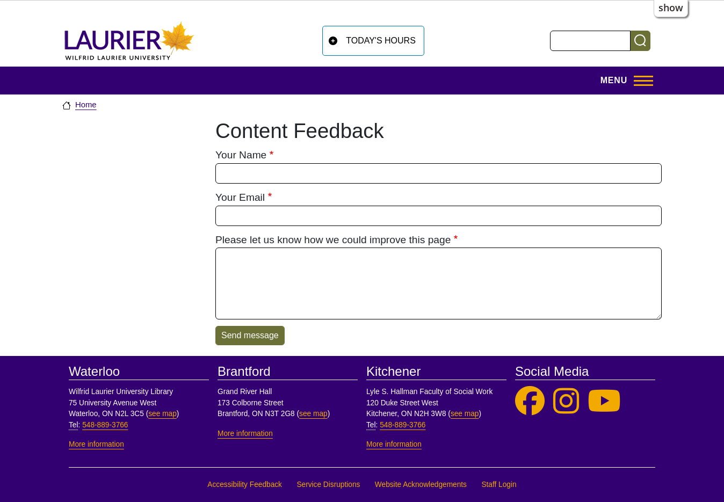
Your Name (240, 155)
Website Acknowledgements (421, 485)
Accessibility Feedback (244, 485)
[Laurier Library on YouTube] (604, 401)
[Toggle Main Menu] (623, 80)
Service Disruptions (328, 485)
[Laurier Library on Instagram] (566, 401)
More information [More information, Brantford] (245, 434)
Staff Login (498, 485)
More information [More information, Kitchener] (394, 444)
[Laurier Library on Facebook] (530, 401)
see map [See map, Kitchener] (465, 414)
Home (86, 104)
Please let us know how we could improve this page (333, 239)
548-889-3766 (105, 425)
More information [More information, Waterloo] (96, 444)
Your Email (240, 197)
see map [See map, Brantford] (313, 414)
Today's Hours (381, 40)
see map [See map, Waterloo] (162, 414)
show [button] (670, 7)
